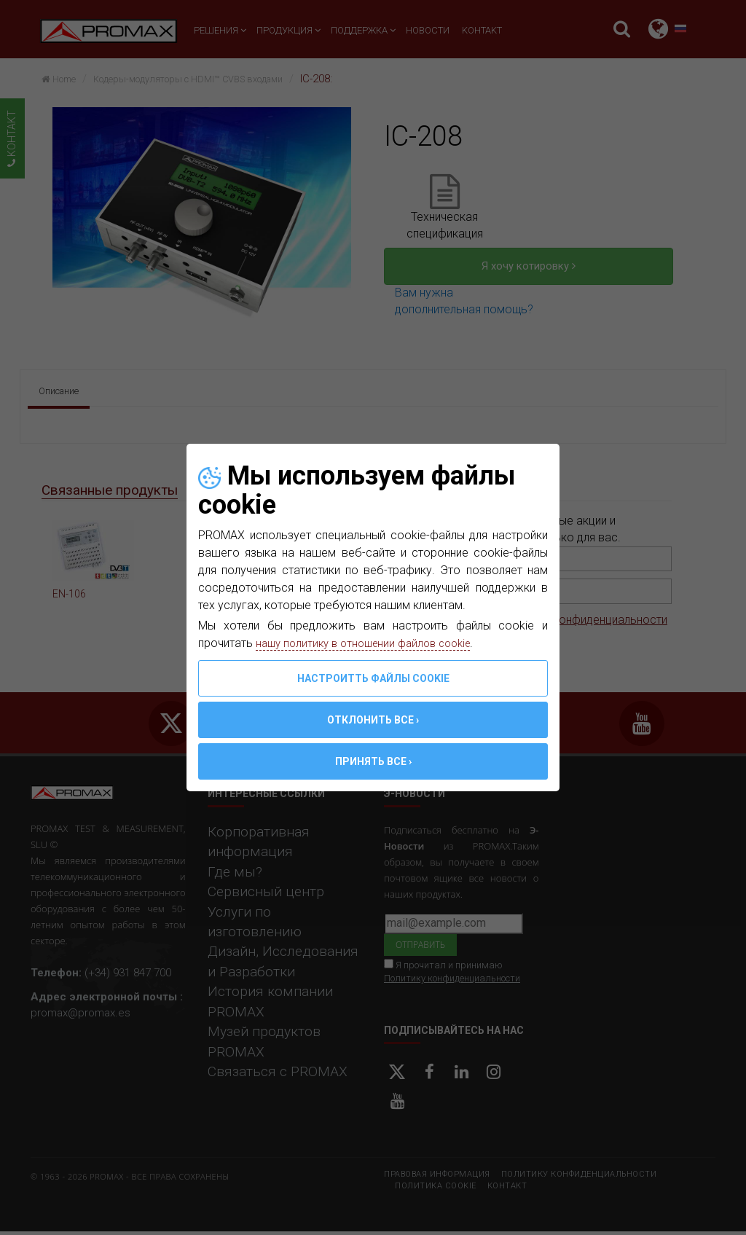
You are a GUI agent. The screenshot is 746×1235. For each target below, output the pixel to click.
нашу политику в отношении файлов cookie (371, 643)
